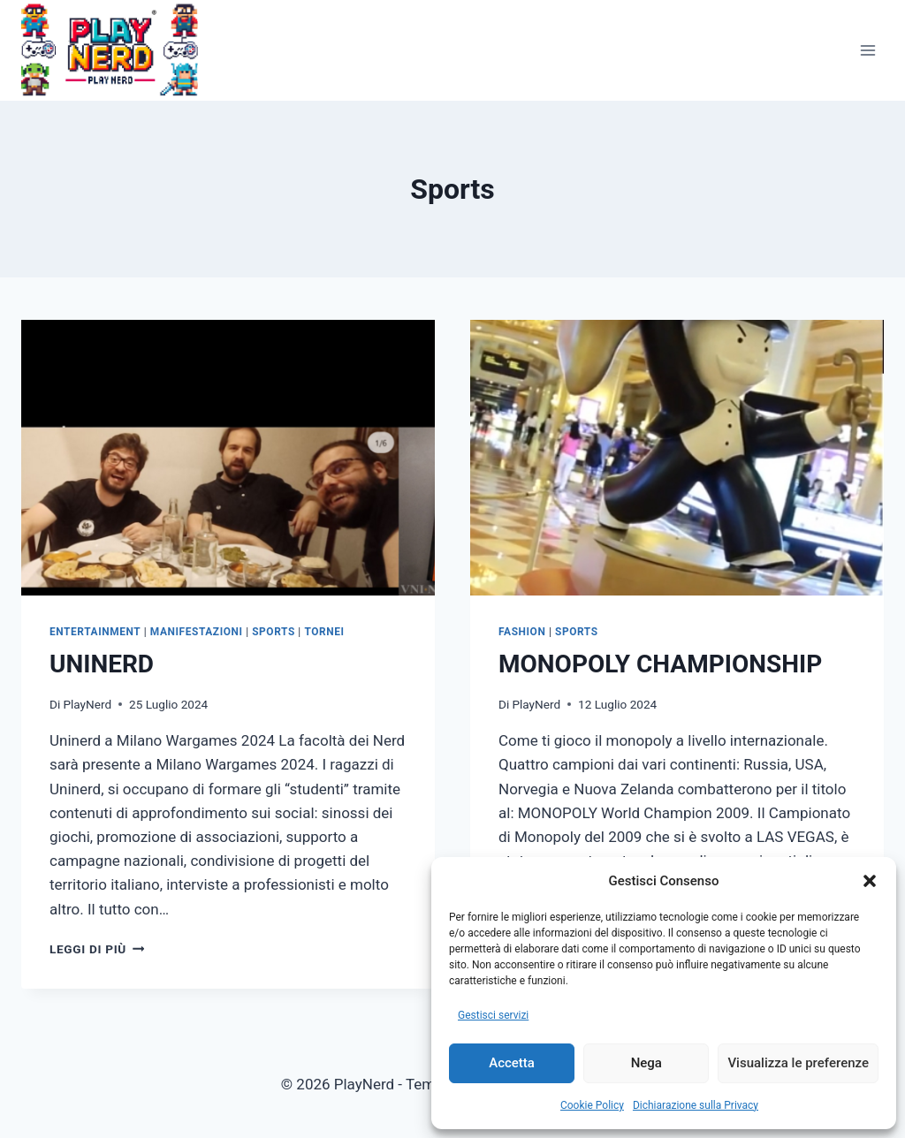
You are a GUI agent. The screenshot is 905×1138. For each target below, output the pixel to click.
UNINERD (101, 664)
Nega (646, 1063)
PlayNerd (87, 704)
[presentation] (228, 458)
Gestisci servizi (493, 1015)
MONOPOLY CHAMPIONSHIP (660, 664)
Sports (273, 632)
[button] (869, 881)
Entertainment (95, 632)
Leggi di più (96, 949)
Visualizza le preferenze (798, 1063)
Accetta (512, 1063)
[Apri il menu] (867, 50)
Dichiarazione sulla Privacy (695, 1105)
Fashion (521, 632)
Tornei (324, 632)
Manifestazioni (196, 632)
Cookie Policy (592, 1105)
